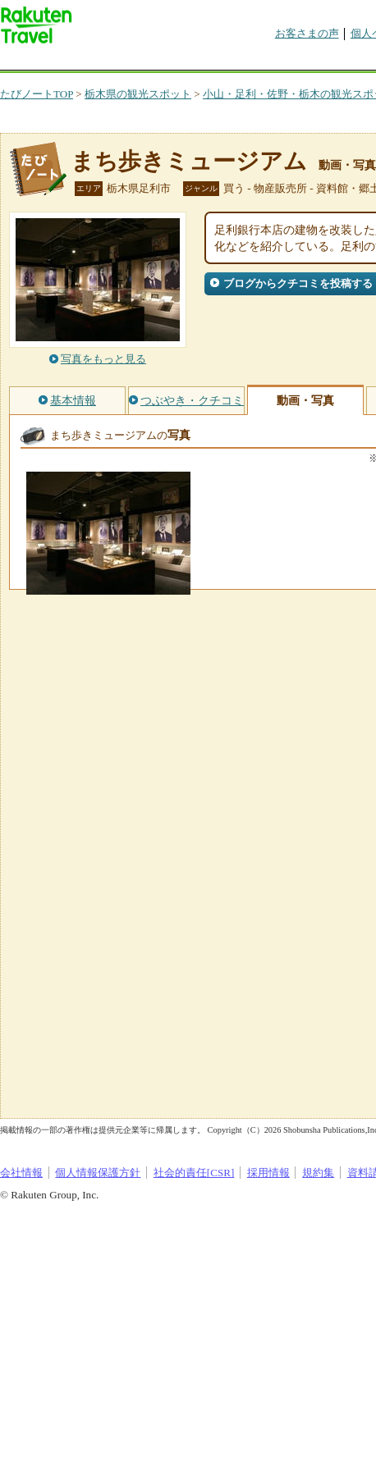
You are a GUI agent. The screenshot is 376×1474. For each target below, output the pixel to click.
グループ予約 (327, 61)
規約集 (318, 1172)
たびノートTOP (36, 94)
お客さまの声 (307, 33)
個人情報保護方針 (97, 1172)
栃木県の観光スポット (138, 94)
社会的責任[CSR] (194, 1172)
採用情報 (268, 1172)
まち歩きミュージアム (189, 161)
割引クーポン (259, 61)
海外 (125, 61)
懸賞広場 (192, 61)
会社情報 (21, 1172)
